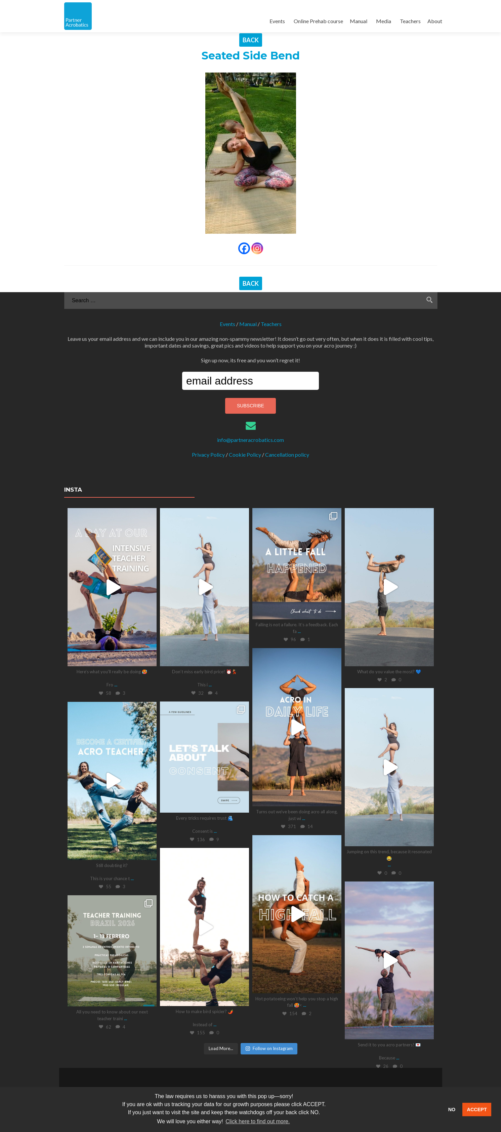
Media (383, 21)
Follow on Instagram (269, 1048)
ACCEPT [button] (477, 1109)
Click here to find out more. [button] (257, 1121)
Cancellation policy (287, 454)
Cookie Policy (245, 454)
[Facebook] (244, 248)
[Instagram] (257, 248)
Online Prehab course (318, 21)
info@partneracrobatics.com (250, 439)
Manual (358, 21)
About (434, 21)
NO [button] (452, 1109)
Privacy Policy (208, 454)
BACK (251, 40)
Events (277, 21)
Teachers (410, 21)
